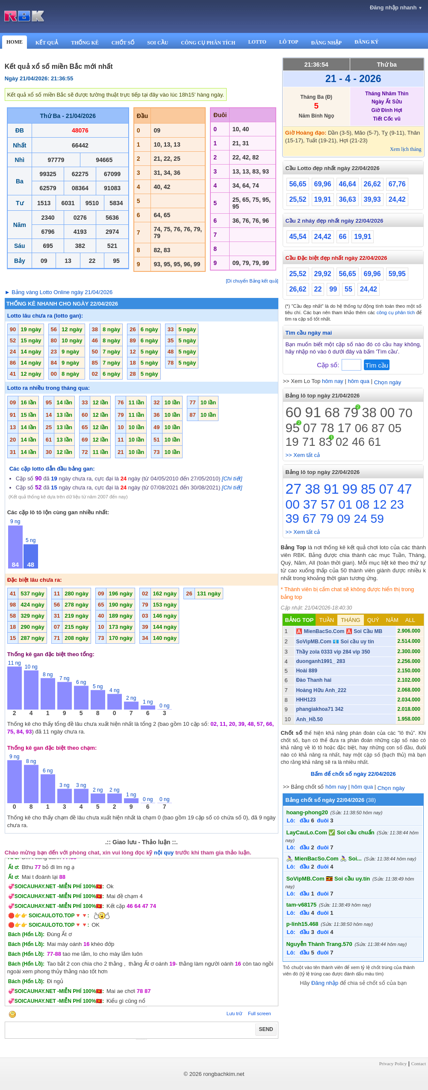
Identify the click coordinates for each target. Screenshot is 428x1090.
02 (342, 442)
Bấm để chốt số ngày (353, 774)
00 (387, 412)
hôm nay (332, 381)
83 (325, 441)
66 (343, 236)
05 (394, 428)
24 (360, 518)
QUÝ (373, 620)
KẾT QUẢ (46, 43)
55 (348, 289)
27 (293, 488)
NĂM (392, 620)
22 (318, 289)
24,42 (397, 199)
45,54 (297, 236)
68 (332, 412)
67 (309, 518)
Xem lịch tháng (406, 149)
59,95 (397, 273)
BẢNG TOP (299, 620)
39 (292, 518)
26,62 (372, 184)
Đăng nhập (324, 983)
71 (309, 441)
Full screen (259, 1013)
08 (362, 504)
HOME (14, 42)
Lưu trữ (234, 1013)
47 (404, 489)
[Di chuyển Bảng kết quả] (252, 280)
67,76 (397, 184)
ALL (410, 620)
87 (378, 428)
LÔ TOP (288, 42)
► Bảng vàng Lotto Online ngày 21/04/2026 (59, 292)
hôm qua (358, 381)
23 (397, 504)
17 (344, 428)
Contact (418, 1063)
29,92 (322, 273)
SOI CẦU (157, 43)
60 (293, 412)
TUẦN (326, 620)
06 (361, 428)
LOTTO (257, 42)
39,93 (372, 199)
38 (369, 412)
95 (292, 428)
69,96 (322, 184)
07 (310, 428)
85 (368, 489)
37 (310, 504)
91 (313, 412)
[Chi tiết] (232, 478)
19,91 (322, 199)
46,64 (347, 184)
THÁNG (350, 620)
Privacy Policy (393, 1063)
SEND (266, 1029)
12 (380, 504)
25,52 (297, 199)
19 (291, 441)
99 (333, 289)
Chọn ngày (387, 382)
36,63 (347, 199)
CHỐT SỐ (123, 43)
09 (343, 518)
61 (374, 442)
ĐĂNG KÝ (366, 42)
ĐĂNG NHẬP (326, 43)
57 (328, 504)
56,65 (297, 184)
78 (327, 428)
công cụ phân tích (396, 312)
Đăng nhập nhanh (396, 7)
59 (377, 518)
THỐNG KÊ (85, 43)
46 (358, 442)
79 (351, 412)
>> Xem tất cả (302, 455)
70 (405, 413)
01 (345, 504)
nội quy (164, 852)
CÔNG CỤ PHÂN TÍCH (208, 43)
